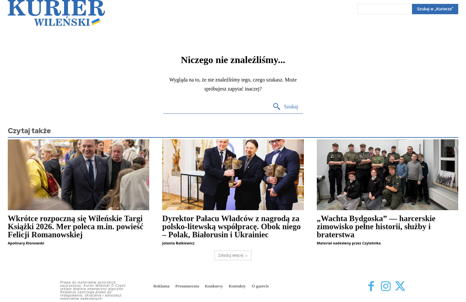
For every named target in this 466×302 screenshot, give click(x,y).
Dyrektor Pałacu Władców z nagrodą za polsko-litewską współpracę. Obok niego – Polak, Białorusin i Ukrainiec (231, 226)
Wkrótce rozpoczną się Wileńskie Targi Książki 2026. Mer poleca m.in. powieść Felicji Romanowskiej (75, 226)
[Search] (435, 9)
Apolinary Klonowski (26, 243)
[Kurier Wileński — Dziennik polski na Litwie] (56, 13)
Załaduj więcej (233, 255)
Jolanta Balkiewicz (178, 243)
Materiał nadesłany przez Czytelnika (349, 243)
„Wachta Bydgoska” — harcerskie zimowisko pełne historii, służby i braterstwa (376, 226)
